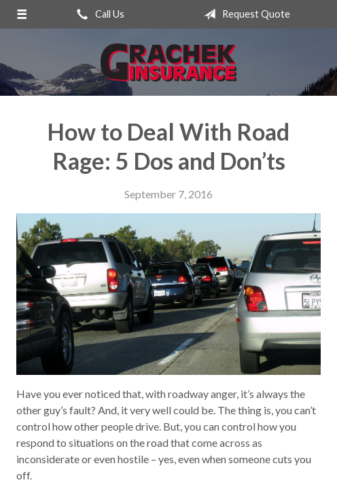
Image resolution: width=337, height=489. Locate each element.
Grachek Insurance (168, 62)
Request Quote (244, 14)
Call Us (97, 14)
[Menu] (22, 14)
